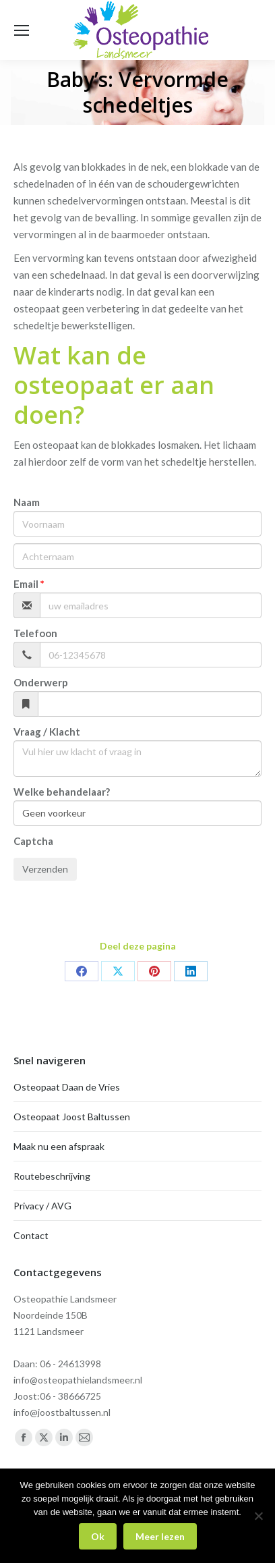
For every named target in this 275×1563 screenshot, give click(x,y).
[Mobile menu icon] (21, 30)
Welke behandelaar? (61, 792)
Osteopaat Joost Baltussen (71, 1116)
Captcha (33, 841)
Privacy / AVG (42, 1205)
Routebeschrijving (51, 1176)
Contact (31, 1235)
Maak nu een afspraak (58, 1146)
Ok (97, 1536)
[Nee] (258, 1516)
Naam (26, 502)
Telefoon (35, 633)
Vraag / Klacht (46, 731)
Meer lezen (160, 1536)
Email (25, 584)
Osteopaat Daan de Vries (66, 1087)
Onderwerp (40, 682)
